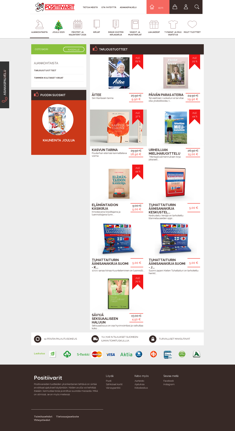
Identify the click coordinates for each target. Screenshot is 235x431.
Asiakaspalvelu (128, 7)
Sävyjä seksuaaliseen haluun (105, 318)
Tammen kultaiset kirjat (49, 78)
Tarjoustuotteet (45, 70)
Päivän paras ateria (166, 95)
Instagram (169, 384)
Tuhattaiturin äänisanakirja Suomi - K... (110, 263)
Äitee (96, 95)
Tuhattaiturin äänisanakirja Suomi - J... (167, 263)
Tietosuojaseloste (67, 416)
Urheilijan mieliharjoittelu (164, 151)
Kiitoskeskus (141, 387)
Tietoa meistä (90, 7)
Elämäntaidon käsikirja (105, 206)
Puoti (108, 380)
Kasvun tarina (105, 150)
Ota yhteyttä (108, 7)
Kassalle (74, 49)
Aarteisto (139, 380)
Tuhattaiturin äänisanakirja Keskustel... (162, 208)
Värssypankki (113, 387)
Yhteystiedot (42, 420)
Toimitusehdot (43, 416)
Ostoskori (41, 49)
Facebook (168, 380)
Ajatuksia (139, 384)
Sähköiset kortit (114, 384)
